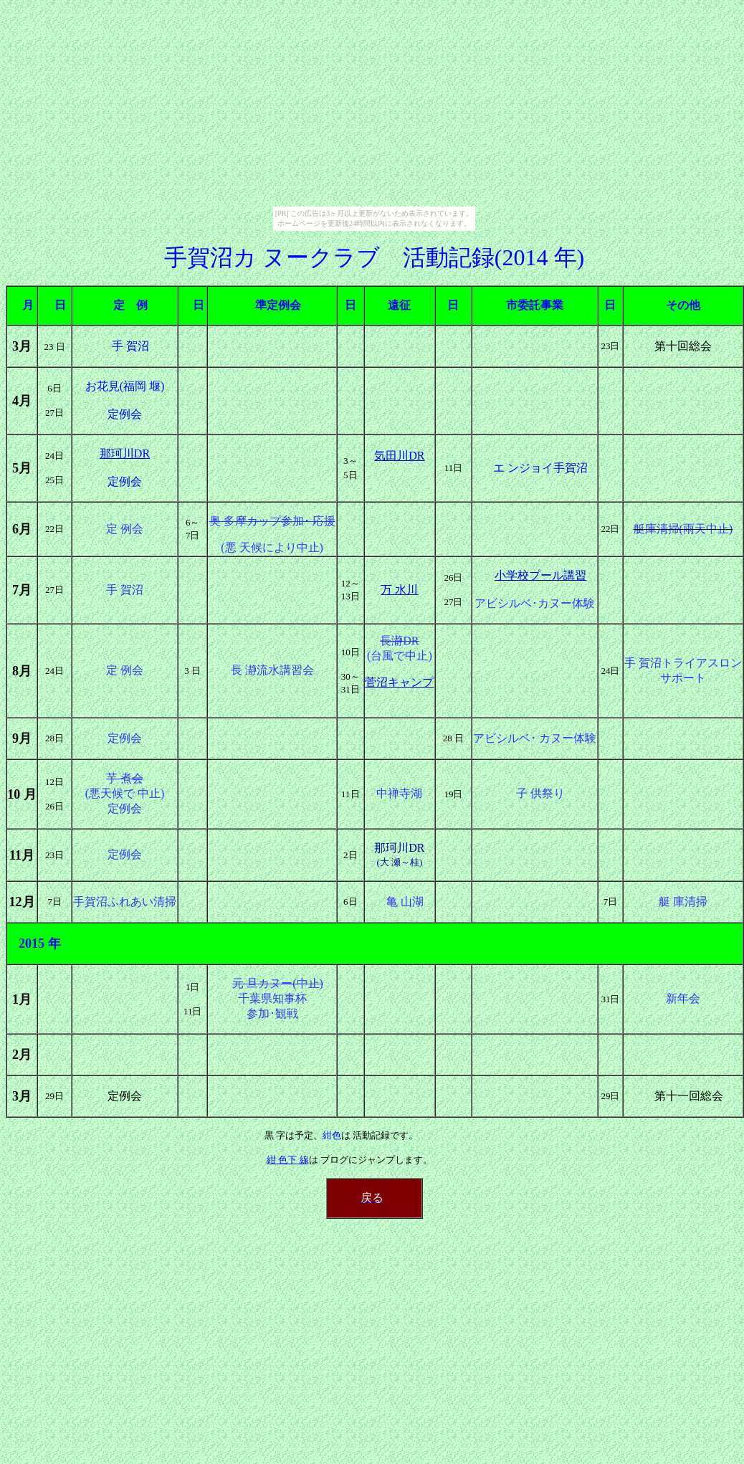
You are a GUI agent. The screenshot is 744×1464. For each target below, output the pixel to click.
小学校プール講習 (540, 575)
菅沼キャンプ (399, 682)
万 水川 (399, 590)
